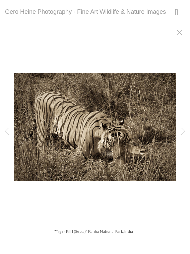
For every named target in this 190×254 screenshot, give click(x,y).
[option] (95, 135)
